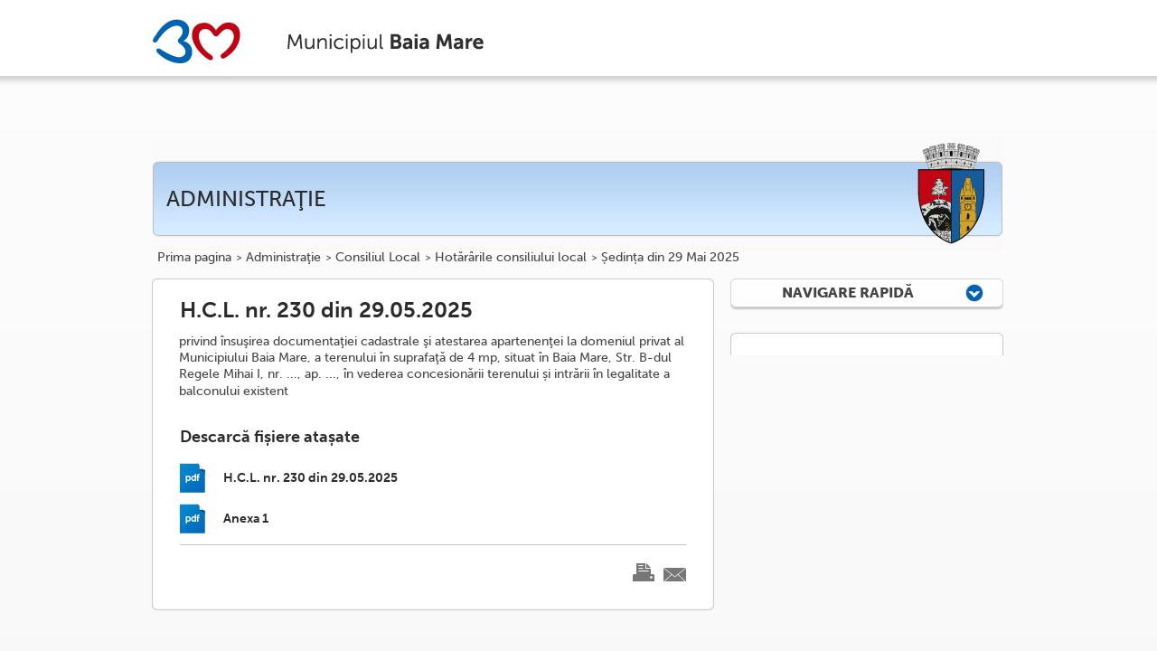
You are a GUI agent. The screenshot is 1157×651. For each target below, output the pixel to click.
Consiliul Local (377, 257)
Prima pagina (194, 257)
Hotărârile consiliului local (511, 257)
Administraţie (283, 257)
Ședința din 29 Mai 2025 (670, 257)
